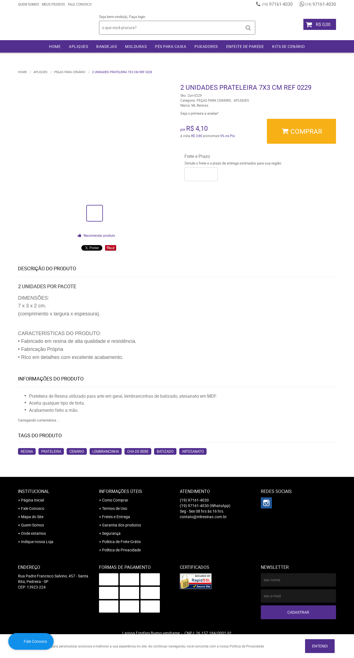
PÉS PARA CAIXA (170, 46)
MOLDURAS (136, 46)
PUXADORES (206, 46)
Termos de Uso (114, 508)
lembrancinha (105, 451)
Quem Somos (28, 4)
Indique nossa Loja (37, 541)
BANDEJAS (106, 46)
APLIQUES (78, 46)
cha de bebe (138, 451)
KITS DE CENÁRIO (288, 46)
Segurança (111, 533)
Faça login (137, 16)
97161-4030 (277, 4)
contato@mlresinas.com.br (203, 516)
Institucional (34, 491)
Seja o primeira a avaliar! (199, 113)
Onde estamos (33, 533)
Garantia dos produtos (121, 525)
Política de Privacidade (121, 549)
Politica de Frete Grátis (121, 541)
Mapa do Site (32, 516)
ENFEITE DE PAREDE (245, 46)
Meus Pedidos (53, 4)
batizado (165, 451)
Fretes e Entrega (116, 516)
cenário (76, 451)
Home (55, 46)
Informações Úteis (120, 491)
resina (27, 451)
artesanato (193, 451)
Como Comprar (115, 500)
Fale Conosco (80, 4)
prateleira (51, 451)
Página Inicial (32, 500)
